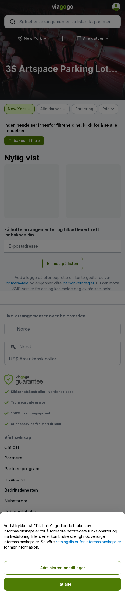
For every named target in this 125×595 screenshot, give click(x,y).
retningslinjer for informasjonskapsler (88, 541)
